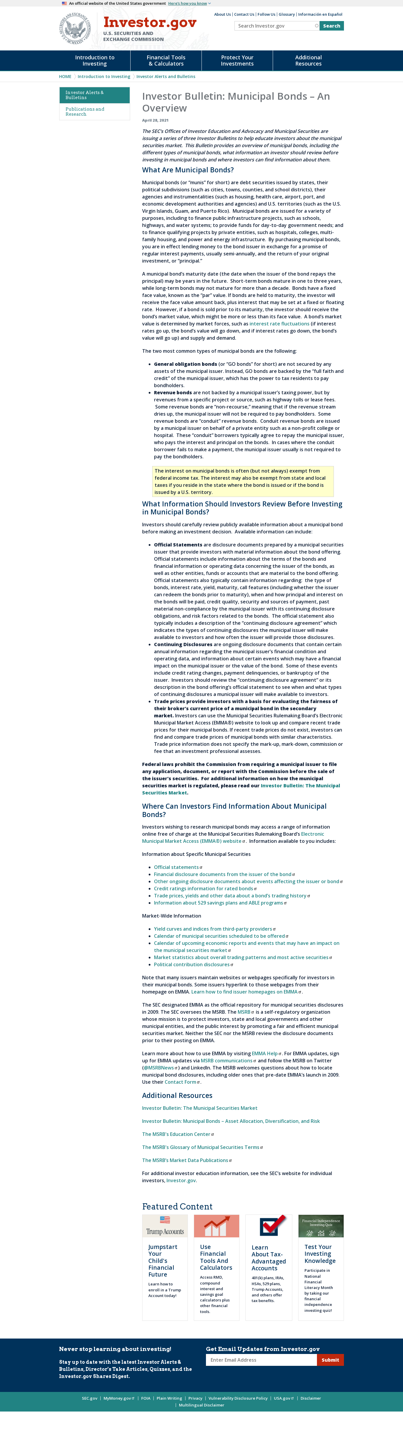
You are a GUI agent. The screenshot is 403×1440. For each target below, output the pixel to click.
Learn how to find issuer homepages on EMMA (246, 991)
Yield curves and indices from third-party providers (215, 929)
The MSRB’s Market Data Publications (187, 1160)
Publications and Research (85, 112)
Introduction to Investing (95, 60)
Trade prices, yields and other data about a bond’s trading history (232, 895)
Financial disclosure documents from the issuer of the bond (225, 874)
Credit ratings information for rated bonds (205, 888)
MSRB (246, 1012)
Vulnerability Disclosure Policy (238, 1398)
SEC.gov (89, 1398)
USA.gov (284, 1398)
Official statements (178, 867)
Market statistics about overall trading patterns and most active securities (243, 957)
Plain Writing (169, 1398)
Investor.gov (181, 1180)
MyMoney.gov (119, 1398)
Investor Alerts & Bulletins (85, 95)
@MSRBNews (161, 1067)
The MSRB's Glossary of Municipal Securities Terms (203, 1147)
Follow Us (266, 14)
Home (65, 76)
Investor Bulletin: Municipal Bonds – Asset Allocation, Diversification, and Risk (231, 1121)
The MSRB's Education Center (178, 1134)
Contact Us (244, 14)
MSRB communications (229, 1060)
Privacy (195, 1398)
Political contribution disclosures (194, 964)
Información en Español (320, 14)
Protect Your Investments (237, 60)
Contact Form (182, 1082)
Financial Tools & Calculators (166, 60)
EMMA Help (267, 1053)
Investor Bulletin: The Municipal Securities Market (200, 1108)
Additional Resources (308, 60)
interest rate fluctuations (280, 323)
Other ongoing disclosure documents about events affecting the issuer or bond (248, 881)
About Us (222, 14)
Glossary (287, 14)
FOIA (145, 1398)
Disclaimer (311, 1398)
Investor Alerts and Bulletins (166, 76)
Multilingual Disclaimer (201, 1405)
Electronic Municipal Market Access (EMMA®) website (233, 837)
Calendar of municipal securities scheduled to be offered (221, 936)
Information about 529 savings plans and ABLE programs (220, 902)
